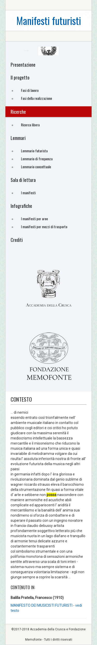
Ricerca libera (30, 124)
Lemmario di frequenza (37, 158)
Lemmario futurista (34, 150)
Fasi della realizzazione (36, 98)
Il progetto (20, 77)
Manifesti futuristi (48, 20)
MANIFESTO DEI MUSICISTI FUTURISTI (42, 605)
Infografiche (21, 205)
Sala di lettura (23, 179)
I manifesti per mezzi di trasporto (44, 226)
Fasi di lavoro (30, 90)
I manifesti (28, 192)
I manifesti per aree (34, 218)
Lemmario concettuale (36, 166)
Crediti (17, 239)
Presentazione (23, 64)
